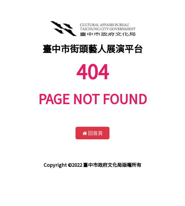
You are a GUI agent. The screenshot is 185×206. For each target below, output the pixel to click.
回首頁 (92, 132)
